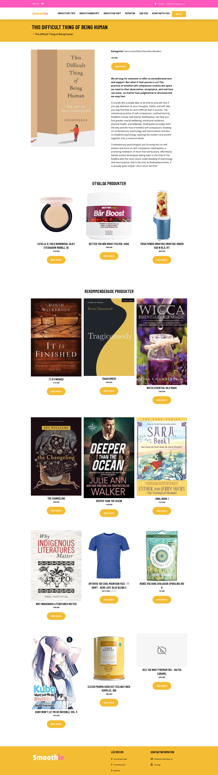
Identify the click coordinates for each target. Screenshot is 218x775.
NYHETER (130, 13)
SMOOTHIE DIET (112, 13)
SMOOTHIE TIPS (66, 13)
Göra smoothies (132, 51)
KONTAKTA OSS (161, 13)
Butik (179, 14)
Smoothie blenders (151, 51)
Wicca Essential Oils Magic (162, 388)
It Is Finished (56, 379)
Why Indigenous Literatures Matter (56, 605)
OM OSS (143, 13)
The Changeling (56, 499)
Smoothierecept (120, 761)
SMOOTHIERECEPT (89, 13)
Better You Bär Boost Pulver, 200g (109, 244)
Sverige (158, 3)
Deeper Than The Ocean (109, 502)
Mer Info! (120, 66)
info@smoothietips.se (174, 3)
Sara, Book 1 (162, 499)
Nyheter (117, 773)
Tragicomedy (109, 379)
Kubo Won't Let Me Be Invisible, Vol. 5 (56, 714)
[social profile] (42, 3)
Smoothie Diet (119, 767)
